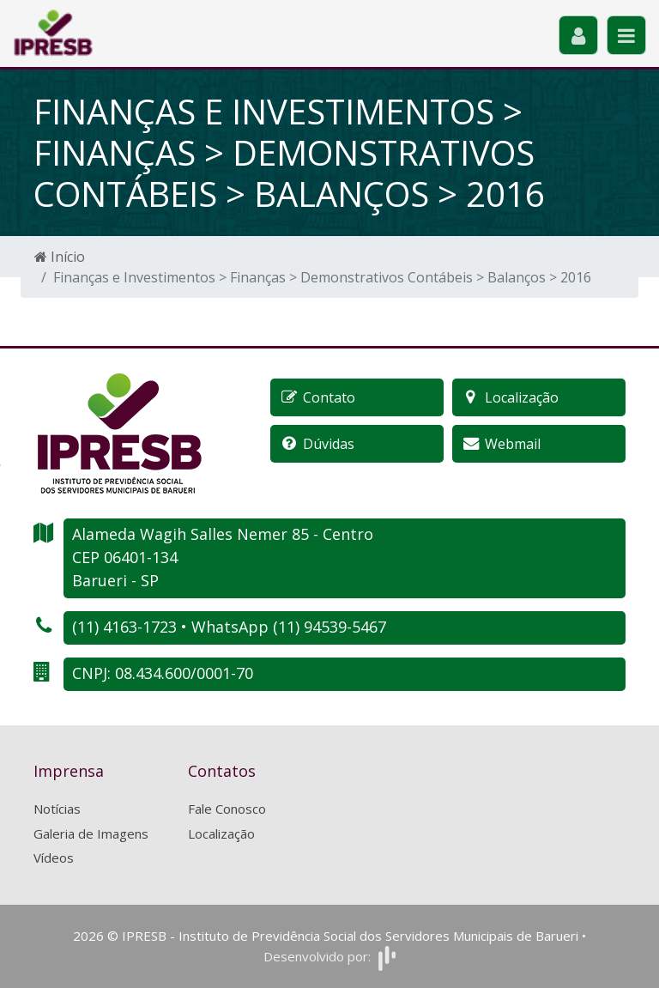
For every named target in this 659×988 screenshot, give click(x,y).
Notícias (57, 808)
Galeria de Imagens (90, 833)
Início (59, 256)
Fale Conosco (227, 808)
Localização (221, 833)
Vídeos (53, 857)
